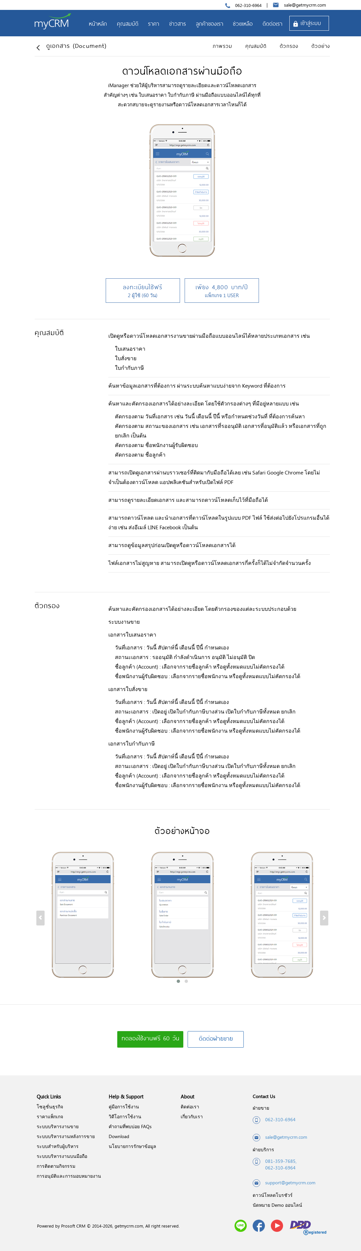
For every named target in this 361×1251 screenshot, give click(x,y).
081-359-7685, (281, 1161)
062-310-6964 (248, 5)
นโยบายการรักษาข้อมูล (132, 1146)
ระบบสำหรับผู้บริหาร (58, 1146)
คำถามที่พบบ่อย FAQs (130, 1126)
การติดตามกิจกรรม (56, 1166)
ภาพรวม (222, 46)
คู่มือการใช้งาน (124, 1106)
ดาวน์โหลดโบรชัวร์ (273, 1195)
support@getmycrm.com (284, 1183)
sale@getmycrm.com (305, 5)
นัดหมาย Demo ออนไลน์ (277, 1205)
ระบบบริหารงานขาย (58, 1126)
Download (119, 1136)
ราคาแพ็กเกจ (50, 1116)
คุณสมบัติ (256, 46)
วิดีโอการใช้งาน (125, 1116)
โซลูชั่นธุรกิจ (50, 1106)
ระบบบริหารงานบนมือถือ (62, 1156)
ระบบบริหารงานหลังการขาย (66, 1136)
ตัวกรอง (289, 46)
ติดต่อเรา (190, 1106)
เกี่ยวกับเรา (192, 1116)
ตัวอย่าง (320, 46)
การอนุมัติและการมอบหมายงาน (69, 1176)
